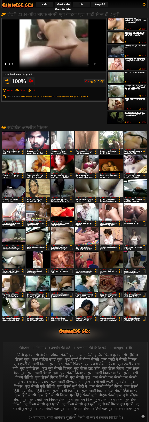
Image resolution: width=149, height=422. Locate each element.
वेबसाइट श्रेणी (100, 4)
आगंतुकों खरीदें (123, 348)
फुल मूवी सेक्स (29, 368)
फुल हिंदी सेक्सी (25, 395)
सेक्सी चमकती (41, 97)
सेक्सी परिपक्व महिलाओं (54, 97)
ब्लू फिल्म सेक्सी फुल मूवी (78, 404)
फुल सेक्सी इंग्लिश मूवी (43, 373)
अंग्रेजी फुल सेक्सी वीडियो (32, 355)
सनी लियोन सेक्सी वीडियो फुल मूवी (91, 409)
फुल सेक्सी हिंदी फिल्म (35, 391)
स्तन (63, 97)
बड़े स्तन (28, 97)
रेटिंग (81, 4)
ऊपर (143, 416)
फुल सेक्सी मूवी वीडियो (40, 386)
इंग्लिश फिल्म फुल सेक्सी (111, 355)
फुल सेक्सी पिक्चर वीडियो (104, 373)
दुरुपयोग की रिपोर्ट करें (91, 348)
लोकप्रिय (45, 4)
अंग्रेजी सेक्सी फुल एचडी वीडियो (71, 355)
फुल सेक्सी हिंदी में (94, 391)
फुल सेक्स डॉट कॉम (87, 368)
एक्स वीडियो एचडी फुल (47, 359)
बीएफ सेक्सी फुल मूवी (113, 395)
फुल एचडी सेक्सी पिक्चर (66, 364)
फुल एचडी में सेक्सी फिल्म (31, 364)
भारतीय (33, 97)
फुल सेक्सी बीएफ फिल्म (66, 382)
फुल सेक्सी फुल (80, 377)
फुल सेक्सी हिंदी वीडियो (123, 391)
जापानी (23, 97)
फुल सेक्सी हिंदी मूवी (66, 391)
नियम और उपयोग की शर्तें (53, 348)
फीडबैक (24, 348)
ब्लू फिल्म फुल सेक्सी (95, 400)
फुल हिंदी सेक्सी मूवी (83, 395)
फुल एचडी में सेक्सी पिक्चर (118, 359)
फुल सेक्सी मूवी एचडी (99, 382)
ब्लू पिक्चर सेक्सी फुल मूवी (61, 400)
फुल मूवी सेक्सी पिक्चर (57, 368)
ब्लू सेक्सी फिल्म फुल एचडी (115, 404)
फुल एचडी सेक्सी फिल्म (99, 364)
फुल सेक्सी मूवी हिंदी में (72, 386)
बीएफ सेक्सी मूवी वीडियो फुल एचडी (76, 97)
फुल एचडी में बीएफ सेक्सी (82, 359)
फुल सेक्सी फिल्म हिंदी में (51, 377)
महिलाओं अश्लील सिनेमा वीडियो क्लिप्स (63, 6)
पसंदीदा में (144, 4)
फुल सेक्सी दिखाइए (73, 373)
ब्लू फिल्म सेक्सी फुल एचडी (41, 404)
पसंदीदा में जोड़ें (96, 82)
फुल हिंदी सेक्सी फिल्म (53, 395)
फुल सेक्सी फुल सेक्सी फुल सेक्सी (114, 377)
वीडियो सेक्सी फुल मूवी (50, 409)
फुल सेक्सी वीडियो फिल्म (105, 386)
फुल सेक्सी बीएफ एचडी (33, 382)
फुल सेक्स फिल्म (113, 368)
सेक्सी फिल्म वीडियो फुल (18, 5)
